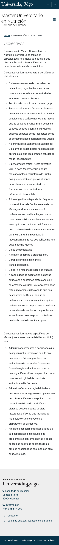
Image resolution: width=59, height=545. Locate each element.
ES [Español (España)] (55, 4)
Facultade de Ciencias (17, 491)
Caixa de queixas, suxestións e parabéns (30, 520)
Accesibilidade (10, 540)
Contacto (13, 515)
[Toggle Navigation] (54, 19)
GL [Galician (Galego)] (49, 4)
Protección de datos (46, 540)
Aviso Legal (27, 540)
